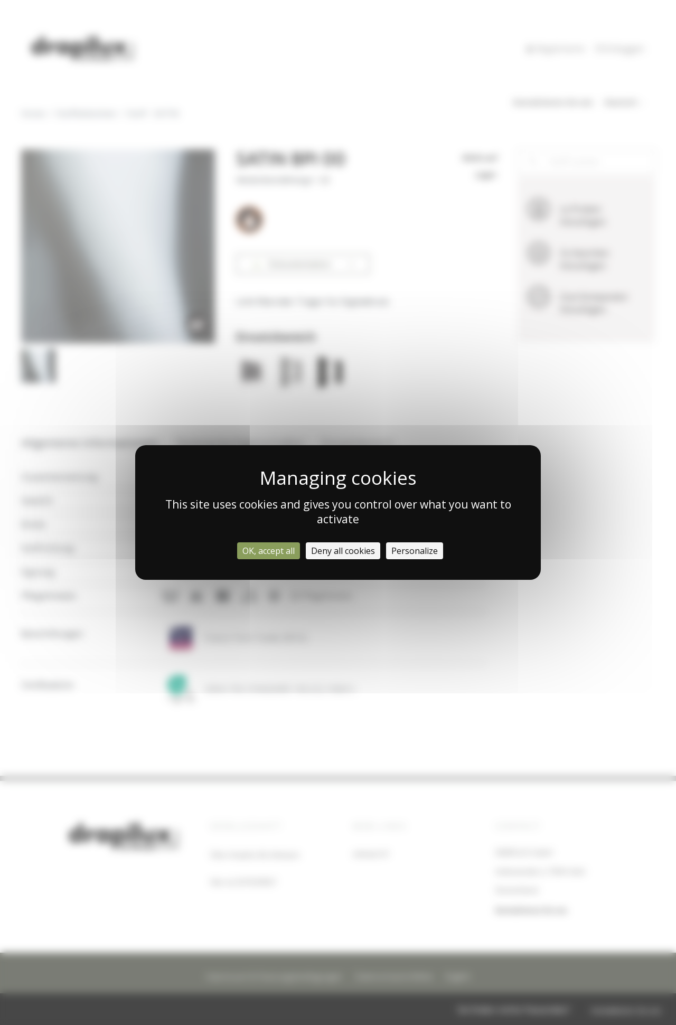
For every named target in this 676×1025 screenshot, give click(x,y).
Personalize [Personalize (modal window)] (414, 551)
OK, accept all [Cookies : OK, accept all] (268, 551)
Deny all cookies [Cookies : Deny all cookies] (343, 551)
